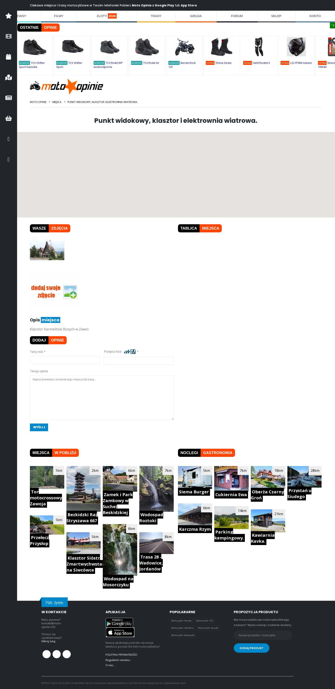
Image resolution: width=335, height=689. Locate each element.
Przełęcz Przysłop (40, 540)
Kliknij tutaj (48, 641)
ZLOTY (107, 16)
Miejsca (57, 102)
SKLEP (276, 16)
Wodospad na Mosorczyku (118, 581)
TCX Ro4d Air (152, 63)
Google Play (165, 5)
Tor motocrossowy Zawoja (47, 497)
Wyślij (40, 427)
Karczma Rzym (195, 529)
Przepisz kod (120, 352)
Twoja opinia (39, 371)
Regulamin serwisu (118, 659)
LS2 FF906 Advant (301, 63)
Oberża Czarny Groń (267, 494)
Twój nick (37, 352)
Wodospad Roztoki (152, 517)
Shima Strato (224, 63)
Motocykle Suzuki (208, 627)
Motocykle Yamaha (182, 627)
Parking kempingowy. (229, 535)
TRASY (156, 16)
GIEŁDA (196, 16)
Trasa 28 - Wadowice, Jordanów (151, 563)
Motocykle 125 (204, 620)
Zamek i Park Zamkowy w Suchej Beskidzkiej (118, 503)
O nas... (110, 665)
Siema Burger (194, 491)
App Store (189, 5)
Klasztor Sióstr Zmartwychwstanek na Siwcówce (89, 564)
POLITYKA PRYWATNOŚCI (121, 654)
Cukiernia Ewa (231, 494)
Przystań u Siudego (299, 493)
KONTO (315, 16)
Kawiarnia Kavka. (263, 538)
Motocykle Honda (181, 620)
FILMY (58, 16)
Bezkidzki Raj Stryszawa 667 (82, 517)
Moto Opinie (39, 102)
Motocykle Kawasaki (182, 634)
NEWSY (20, 16)
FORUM (237, 16)
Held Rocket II (261, 63)
